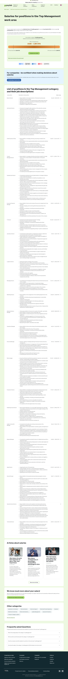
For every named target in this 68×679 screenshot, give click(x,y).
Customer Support (33, 609)
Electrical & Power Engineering (46, 609)
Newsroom (52, 663)
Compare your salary (34, 53)
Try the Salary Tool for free (14, 80)
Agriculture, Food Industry (13, 609)
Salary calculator (25, 5)
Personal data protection (33, 671)
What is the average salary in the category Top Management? (19, 632)
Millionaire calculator (8, 659)
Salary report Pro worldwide (40, 657)
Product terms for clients (24, 657)
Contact (51, 657)
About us (21, 661)
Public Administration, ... (24, 611)
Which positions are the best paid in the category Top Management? (21, 636)
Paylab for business (43, 5)
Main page (6, 9)
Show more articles (34, 582)
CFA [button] (51, 5)
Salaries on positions (15, 5)
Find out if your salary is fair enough (15, 597)
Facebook (52, 659)
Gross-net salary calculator (10, 661)
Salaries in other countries (9, 657)
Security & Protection (47, 611)
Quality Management (36, 611)
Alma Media (38, 675)
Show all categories (11, 617)
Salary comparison (34, 5)
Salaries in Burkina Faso (19, 9)
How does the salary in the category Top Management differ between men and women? (25, 645)
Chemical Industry (24, 609)
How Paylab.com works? (24, 659)
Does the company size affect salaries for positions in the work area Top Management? (25, 641)
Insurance (56, 609)
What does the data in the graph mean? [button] (16, 58)
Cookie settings (46, 671)
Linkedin (51, 661)
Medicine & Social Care (12, 611)
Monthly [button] (56, 5)
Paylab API (37, 659)
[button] (61, 5)
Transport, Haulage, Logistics (13, 614)
